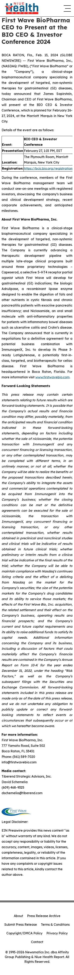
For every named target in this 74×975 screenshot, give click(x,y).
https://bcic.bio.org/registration (48, 168)
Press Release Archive (43, 916)
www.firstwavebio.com (52, 377)
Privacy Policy (57, 933)
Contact (37, 942)
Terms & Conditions (55, 924)
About (18, 916)
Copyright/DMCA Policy (24, 933)
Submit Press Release (20, 924)
